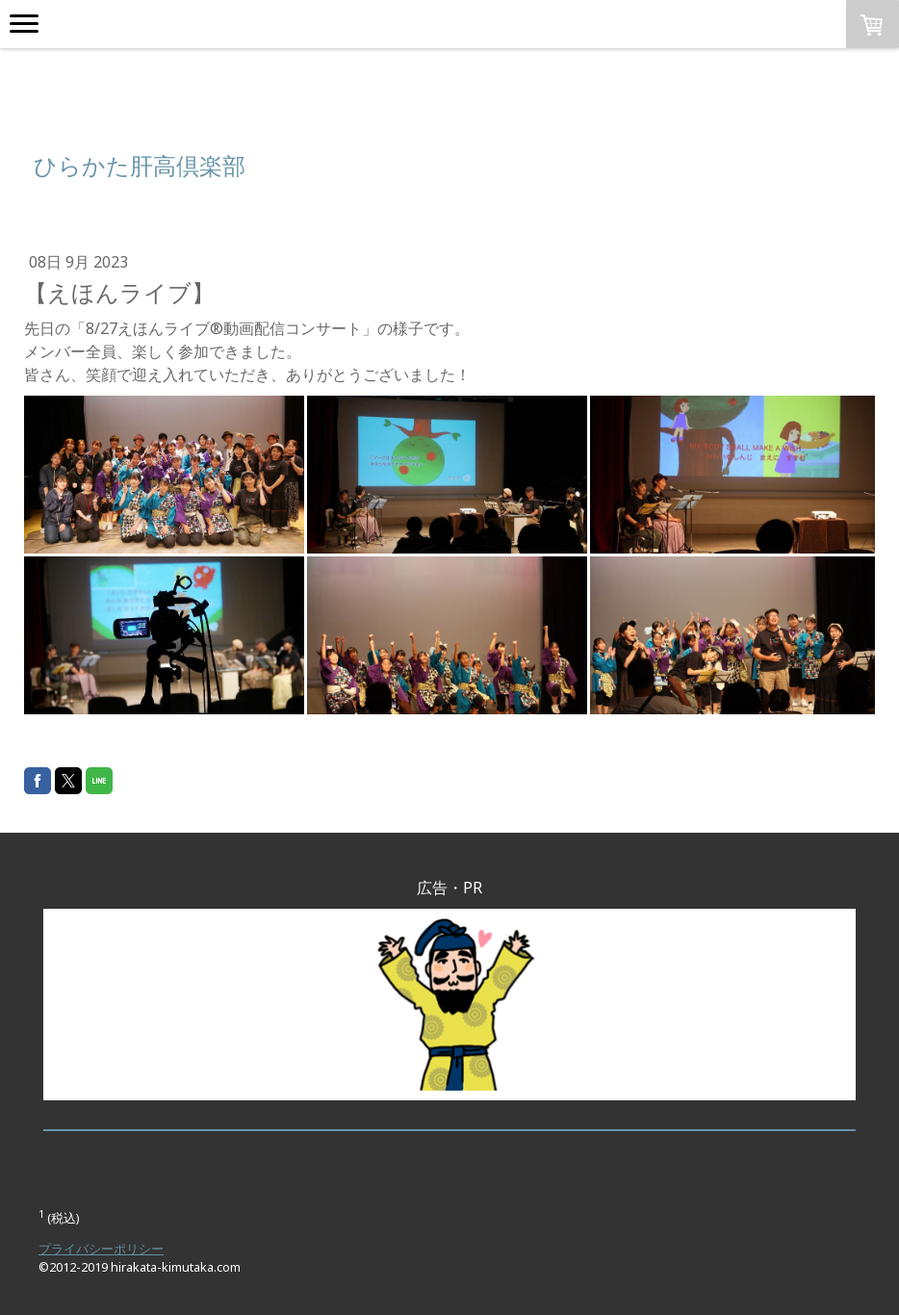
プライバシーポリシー (101, 1248)
